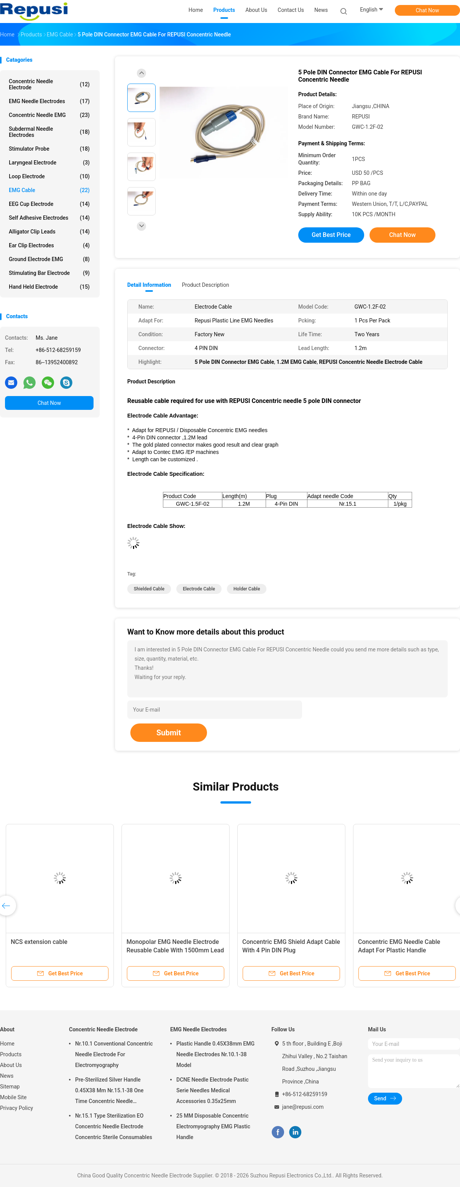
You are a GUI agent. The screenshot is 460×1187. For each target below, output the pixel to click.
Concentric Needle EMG (49, 115)
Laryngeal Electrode (49, 162)
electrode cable (199, 589)
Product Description (205, 285)
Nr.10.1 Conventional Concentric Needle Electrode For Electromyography (114, 1054)
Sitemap (10, 1086)
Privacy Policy (16, 1108)
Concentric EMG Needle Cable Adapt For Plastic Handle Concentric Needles (399, 950)
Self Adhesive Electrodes (49, 218)
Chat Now (427, 10)
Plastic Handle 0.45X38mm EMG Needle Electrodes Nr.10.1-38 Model (215, 1054)
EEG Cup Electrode (49, 204)
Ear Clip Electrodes (49, 245)
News (6, 1076)
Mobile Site (13, 1097)
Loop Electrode (49, 176)
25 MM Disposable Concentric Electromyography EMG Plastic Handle (213, 1126)
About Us (11, 1065)
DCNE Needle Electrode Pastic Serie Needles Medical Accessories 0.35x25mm (212, 1090)
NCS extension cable (39, 941)
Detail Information (149, 285)
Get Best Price (331, 234)
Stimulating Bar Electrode (49, 273)
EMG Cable (49, 190)
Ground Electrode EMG (49, 259)
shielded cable (149, 589)
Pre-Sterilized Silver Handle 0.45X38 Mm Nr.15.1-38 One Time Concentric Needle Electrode (109, 1091)
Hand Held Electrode (49, 287)
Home (7, 1044)
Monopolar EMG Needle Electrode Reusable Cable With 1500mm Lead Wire (175, 950)
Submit (168, 732)
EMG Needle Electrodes (49, 101)
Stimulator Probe (49, 149)
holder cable (246, 589)
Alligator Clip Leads (49, 231)
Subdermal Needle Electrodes (49, 132)
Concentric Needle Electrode (49, 84)
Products (10, 1054)
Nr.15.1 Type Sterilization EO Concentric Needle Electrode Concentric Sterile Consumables (113, 1126)
